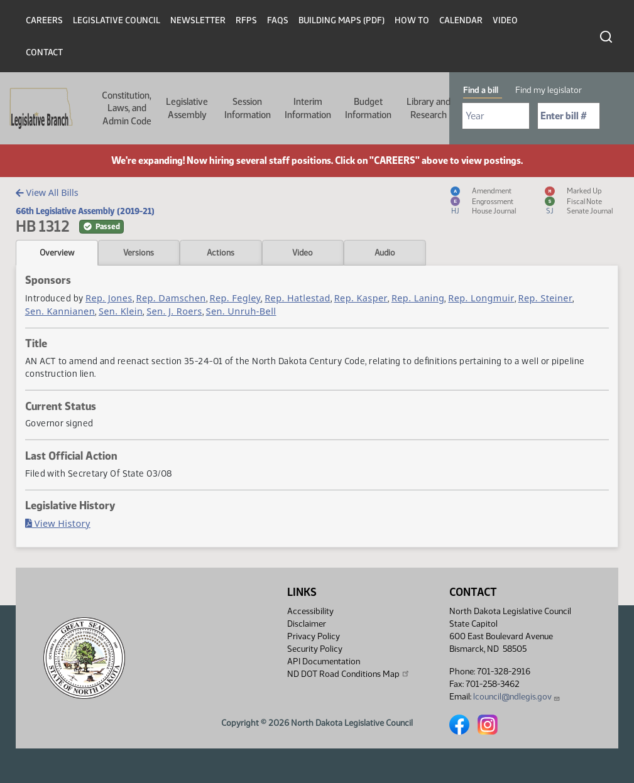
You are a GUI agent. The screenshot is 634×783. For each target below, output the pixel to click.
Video (505, 20)
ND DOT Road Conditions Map (348, 673)
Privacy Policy (313, 636)
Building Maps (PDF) (341, 20)
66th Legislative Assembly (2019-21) (85, 211)
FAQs (277, 20)
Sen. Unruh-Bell (241, 311)
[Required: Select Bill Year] (496, 115)
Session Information (247, 108)
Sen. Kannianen (60, 311)
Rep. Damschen (171, 298)
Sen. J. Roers (174, 311)
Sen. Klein (121, 311)
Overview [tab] (57, 252)
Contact (44, 52)
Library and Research (429, 108)
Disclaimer (306, 623)
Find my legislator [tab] (548, 90)
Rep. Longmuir (481, 298)
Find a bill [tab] (480, 90)
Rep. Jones (109, 298)
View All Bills (47, 192)
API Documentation (323, 661)
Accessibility (310, 611)
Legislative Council (116, 20)
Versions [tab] (138, 252)
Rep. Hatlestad (298, 298)
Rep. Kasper (361, 298)
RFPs (246, 20)
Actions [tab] (220, 252)
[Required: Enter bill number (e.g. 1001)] (568, 115)
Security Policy (314, 649)
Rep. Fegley (235, 298)
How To (412, 20)
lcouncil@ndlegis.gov (516, 696)
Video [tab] (302, 252)
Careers (44, 20)
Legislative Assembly (187, 108)
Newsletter (198, 20)
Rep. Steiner (545, 298)
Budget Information (368, 108)
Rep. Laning (417, 298)
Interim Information (308, 108)
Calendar (461, 20)
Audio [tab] (384, 252)
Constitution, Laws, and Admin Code (126, 108)
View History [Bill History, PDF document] (57, 523)
